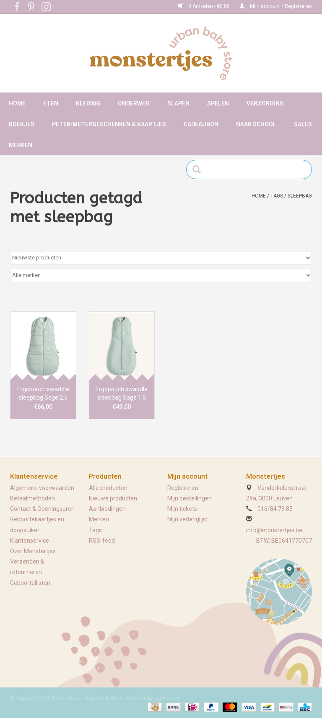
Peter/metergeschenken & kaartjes (109, 124)
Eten (50, 103)
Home (17, 103)
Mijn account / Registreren (275, 6)
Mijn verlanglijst (187, 519)
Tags (276, 196)
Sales (303, 124)
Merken (20, 145)
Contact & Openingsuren (42, 508)
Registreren (182, 488)
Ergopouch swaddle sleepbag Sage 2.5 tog (43, 394)
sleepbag (300, 196)
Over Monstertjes (33, 551)
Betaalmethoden (32, 498)
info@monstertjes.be (274, 530)
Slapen (178, 103)
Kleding (88, 103)
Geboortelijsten (30, 583)
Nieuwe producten (113, 498)
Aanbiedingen (107, 508)
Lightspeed (167, 698)
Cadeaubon (201, 124)
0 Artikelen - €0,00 (204, 6)
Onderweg (134, 103)
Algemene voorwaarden (42, 488)
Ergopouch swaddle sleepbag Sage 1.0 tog (122, 394)
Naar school (256, 124)
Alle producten (108, 488)
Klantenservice (29, 540)
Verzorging (265, 103)
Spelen (218, 103)
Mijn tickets (182, 508)
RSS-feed (102, 540)
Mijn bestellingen (189, 498)
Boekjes (21, 124)
